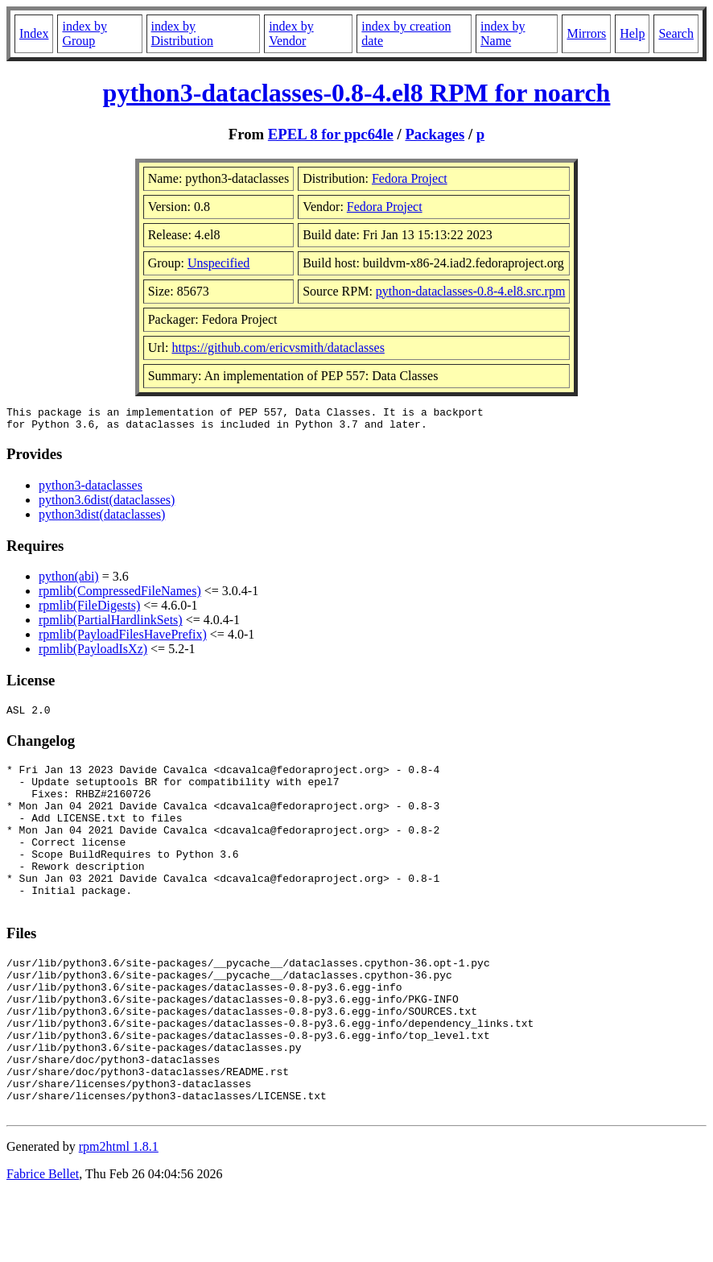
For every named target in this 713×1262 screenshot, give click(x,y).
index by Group (84, 33)
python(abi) (69, 581)
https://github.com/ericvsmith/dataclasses (277, 347)
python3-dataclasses (90, 490)
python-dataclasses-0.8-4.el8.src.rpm (470, 291)
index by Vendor (291, 33)
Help (632, 33)
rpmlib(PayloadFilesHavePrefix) (123, 639)
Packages (434, 134)
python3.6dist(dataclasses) (107, 504)
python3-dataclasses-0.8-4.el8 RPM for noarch (357, 92)
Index (33, 33)
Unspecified (218, 263)
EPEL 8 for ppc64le (331, 134)
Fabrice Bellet (42, 1241)
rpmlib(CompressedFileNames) (120, 595)
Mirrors (586, 33)
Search (676, 33)
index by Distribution (182, 33)
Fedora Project (409, 178)
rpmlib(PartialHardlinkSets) (111, 624)
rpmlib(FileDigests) (89, 610)
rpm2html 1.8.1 (119, 1214)
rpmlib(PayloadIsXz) (93, 653)
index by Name (502, 33)
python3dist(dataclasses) (102, 519)
